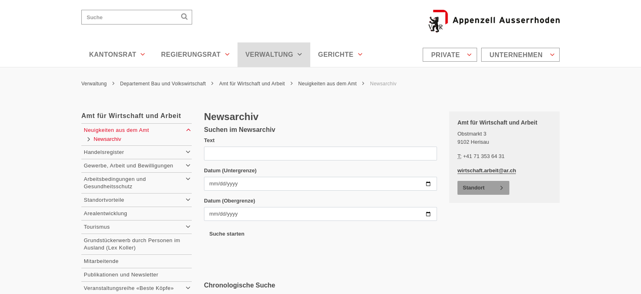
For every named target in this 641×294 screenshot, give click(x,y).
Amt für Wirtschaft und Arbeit (256, 84)
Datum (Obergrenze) (229, 201)
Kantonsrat (117, 54)
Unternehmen (522, 54)
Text (209, 140)
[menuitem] (451, 54)
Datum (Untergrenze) (230, 170)
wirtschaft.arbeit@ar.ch (486, 170)
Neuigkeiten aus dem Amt (331, 84)
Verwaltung (274, 54)
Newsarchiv (383, 84)
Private (451, 54)
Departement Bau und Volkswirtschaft (167, 84)
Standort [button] (473, 188)
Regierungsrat (195, 54)
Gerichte (340, 54)
